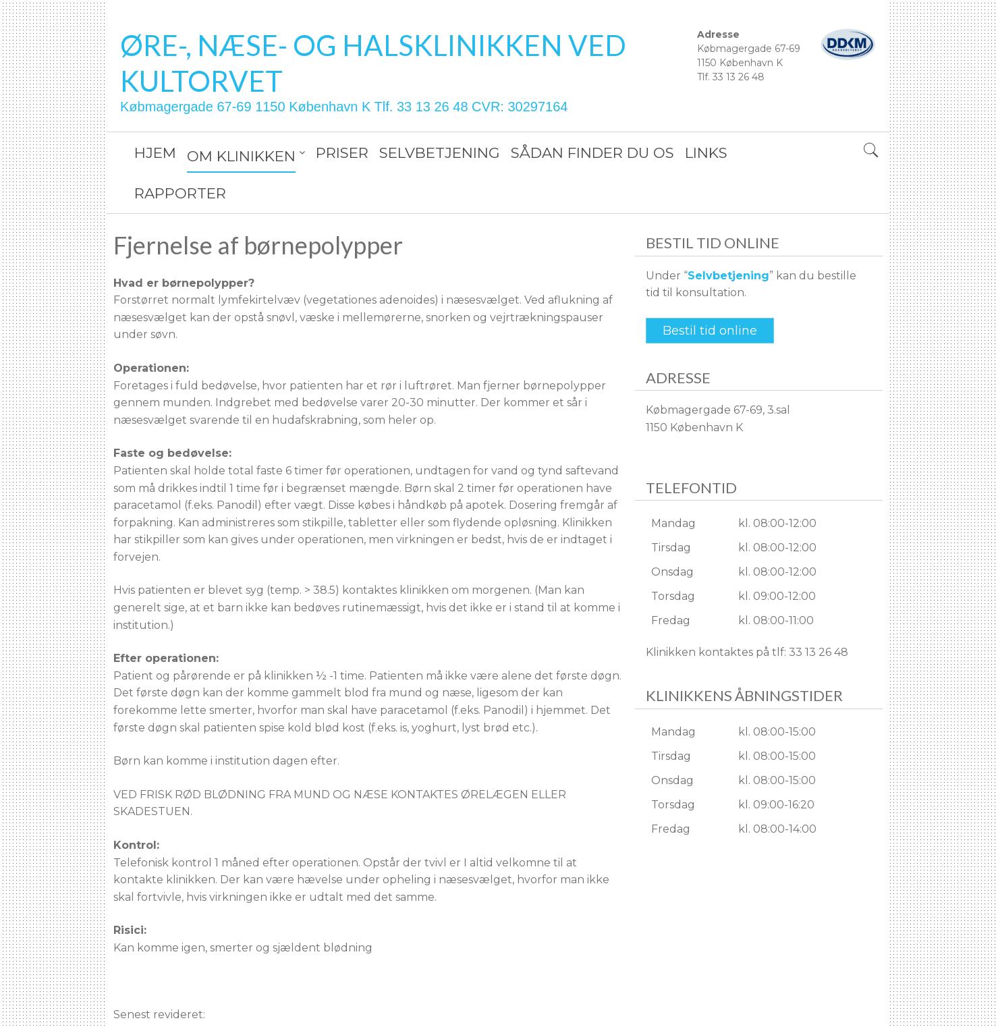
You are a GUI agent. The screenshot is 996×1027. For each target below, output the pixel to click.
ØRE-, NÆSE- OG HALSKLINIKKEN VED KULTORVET (373, 63)
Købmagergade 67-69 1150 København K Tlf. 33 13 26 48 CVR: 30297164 (344, 106)
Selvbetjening (728, 235)
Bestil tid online (710, 290)
